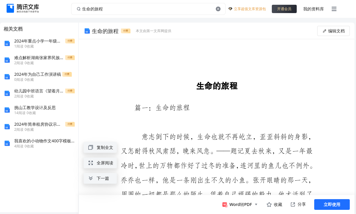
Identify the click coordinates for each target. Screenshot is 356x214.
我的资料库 (313, 9)
